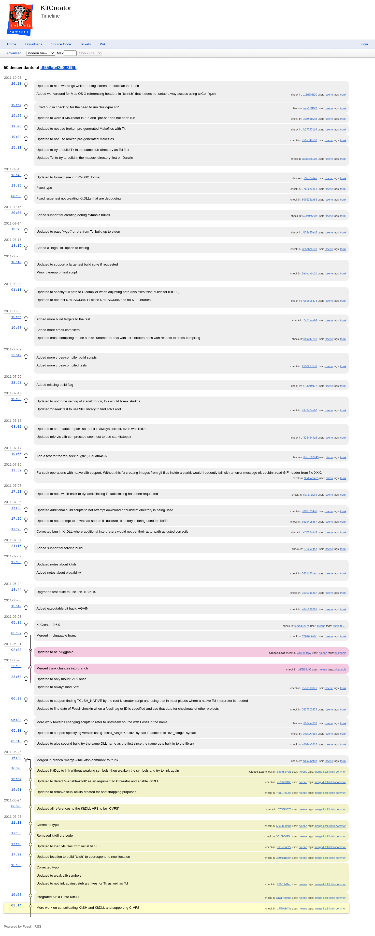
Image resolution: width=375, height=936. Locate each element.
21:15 (16, 546)
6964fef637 (310, 723)
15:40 (16, 606)
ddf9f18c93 (304, 669)
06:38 (16, 698)
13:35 (16, 185)
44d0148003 (283, 792)
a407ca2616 (309, 744)
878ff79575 (284, 809)
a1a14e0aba (283, 897)
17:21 (16, 491)
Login (363, 44)
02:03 (16, 650)
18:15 (16, 245)
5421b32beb (309, 573)
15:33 (16, 865)
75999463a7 (309, 592)
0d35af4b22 (284, 847)
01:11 (16, 289)
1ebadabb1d (309, 273)
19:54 (16, 105)
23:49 (16, 355)
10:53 (16, 894)
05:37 (16, 633)
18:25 (16, 229)
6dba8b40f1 (284, 771)
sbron (329, 457)
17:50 (16, 844)
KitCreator (56, 8)
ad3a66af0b (310, 760)
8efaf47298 (310, 338)
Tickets (85, 44)
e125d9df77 (310, 385)
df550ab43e (284, 908)
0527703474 (309, 709)
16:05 (16, 768)
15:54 (16, 779)
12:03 (16, 562)
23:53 (16, 677)
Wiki (103, 44)
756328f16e (284, 782)
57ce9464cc (309, 215)
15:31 (16, 147)
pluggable (340, 652)
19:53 (16, 327)
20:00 (16, 212)
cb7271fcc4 (310, 494)
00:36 (16, 196)
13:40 (16, 175)
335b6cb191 (309, 249)
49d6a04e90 (309, 410)
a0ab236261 (309, 609)
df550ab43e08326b (58, 67)
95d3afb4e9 (311, 478)
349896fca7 (304, 652)
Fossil (27, 926)
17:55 (16, 833)
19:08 (16, 126)
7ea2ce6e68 (309, 188)
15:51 (16, 789)
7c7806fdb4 (310, 733)
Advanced (13, 53)
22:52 (16, 382)
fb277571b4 (310, 129)
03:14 (16, 905)
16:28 (16, 758)
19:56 (16, 317)
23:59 (16, 666)
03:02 (16, 426)
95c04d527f (310, 118)
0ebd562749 (311, 457)
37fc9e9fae (310, 548)
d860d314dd (309, 511)
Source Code (61, 44)
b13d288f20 (310, 94)
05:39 (16, 622)
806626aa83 (309, 199)
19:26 (16, 115)
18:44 (16, 589)
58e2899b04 (283, 825)
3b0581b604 (283, 857)
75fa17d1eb (284, 884)
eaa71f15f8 (310, 108)
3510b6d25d (283, 836)
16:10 (16, 262)
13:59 (16, 470)
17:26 (16, 518)
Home (11, 44)
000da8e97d (301, 625)
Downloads (33, 44)
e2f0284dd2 (310, 532)
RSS (37, 926)
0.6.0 (343, 625)
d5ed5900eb (309, 688)
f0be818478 (310, 300)
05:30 (16, 730)
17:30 (16, 854)
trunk (343, 94)
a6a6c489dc (309, 158)
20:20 (16, 83)
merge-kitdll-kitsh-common (330, 771)
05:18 (16, 741)
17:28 (16, 508)
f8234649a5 (310, 437)
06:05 (16, 806)
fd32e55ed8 (310, 232)
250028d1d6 (309, 366)
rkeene (329, 94)
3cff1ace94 (310, 320)
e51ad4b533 (309, 140)
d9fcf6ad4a (310, 178)
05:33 (16, 720)
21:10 (16, 822)
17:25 (16, 529)
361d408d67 (309, 521)
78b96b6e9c (309, 636)
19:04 (16, 137)
